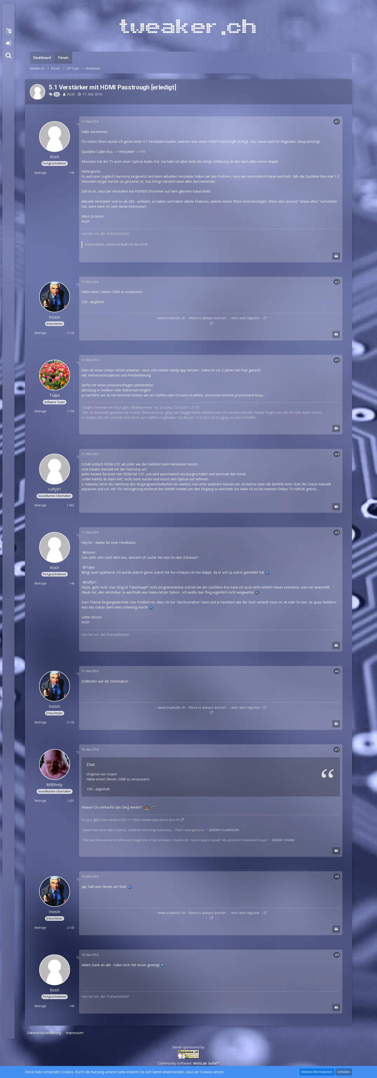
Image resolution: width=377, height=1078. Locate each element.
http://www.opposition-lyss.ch (156, 819)
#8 (337, 876)
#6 (337, 671)
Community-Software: (188, 1063)
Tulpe (90, 567)
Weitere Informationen (317, 1072)
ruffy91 (91, 582)
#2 (337, 282)
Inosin (90, 552)
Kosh (71, 94)
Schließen (343, 1072)
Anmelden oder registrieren (8, 43)
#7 (337, 749)
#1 (337, 121)
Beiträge (40, 173)
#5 (337, 532)
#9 (337, 955)
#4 (337, 454)
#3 (337, 360)
